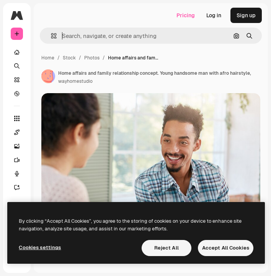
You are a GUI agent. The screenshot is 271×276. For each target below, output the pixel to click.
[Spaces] (21, 132)
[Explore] (17, 93)
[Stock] (17, 80)
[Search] (17, 66)
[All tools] (17, 118)
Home (47, 58)
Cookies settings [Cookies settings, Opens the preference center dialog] (40, 247)
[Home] (17, 52)
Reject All (166, 248)
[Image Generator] (21, 146)
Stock (69, 58)
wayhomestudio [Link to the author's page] (75, 81)
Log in (213, 15)
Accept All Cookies (225, 248)
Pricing (185, 15)
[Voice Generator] (21, 174)
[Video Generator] (21, 160)
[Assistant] (21, 187)
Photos (92, 58)
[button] (50, 36)
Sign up (246, 15)
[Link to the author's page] (48, 76)
